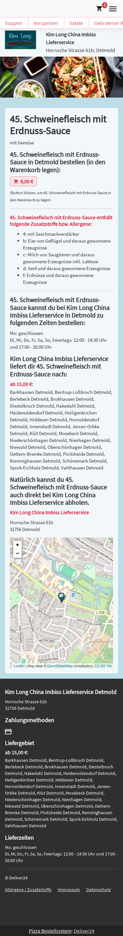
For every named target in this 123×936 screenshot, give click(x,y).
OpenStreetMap (60, 666)
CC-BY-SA (103, 666)
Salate (76, 23)
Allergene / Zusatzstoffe (28, 889)
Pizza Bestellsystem (50, 930)
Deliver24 (84, 930)
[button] (111, 8)
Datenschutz (98, 889)
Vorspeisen (45, 23)
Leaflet (19, 666)
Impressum (69, 889)
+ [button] (17, 545)
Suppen (13, 23)
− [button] (17, 554)
